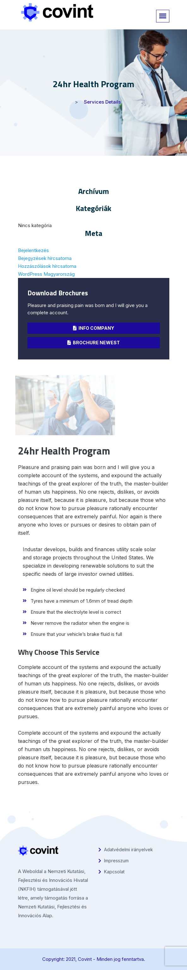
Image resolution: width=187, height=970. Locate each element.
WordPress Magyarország (46, 274)
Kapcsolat (111, 871)
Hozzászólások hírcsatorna (47, 266)
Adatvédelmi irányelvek (125, 849)
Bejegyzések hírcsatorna (45, 258)
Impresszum (113, 860)
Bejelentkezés (33, 250)
